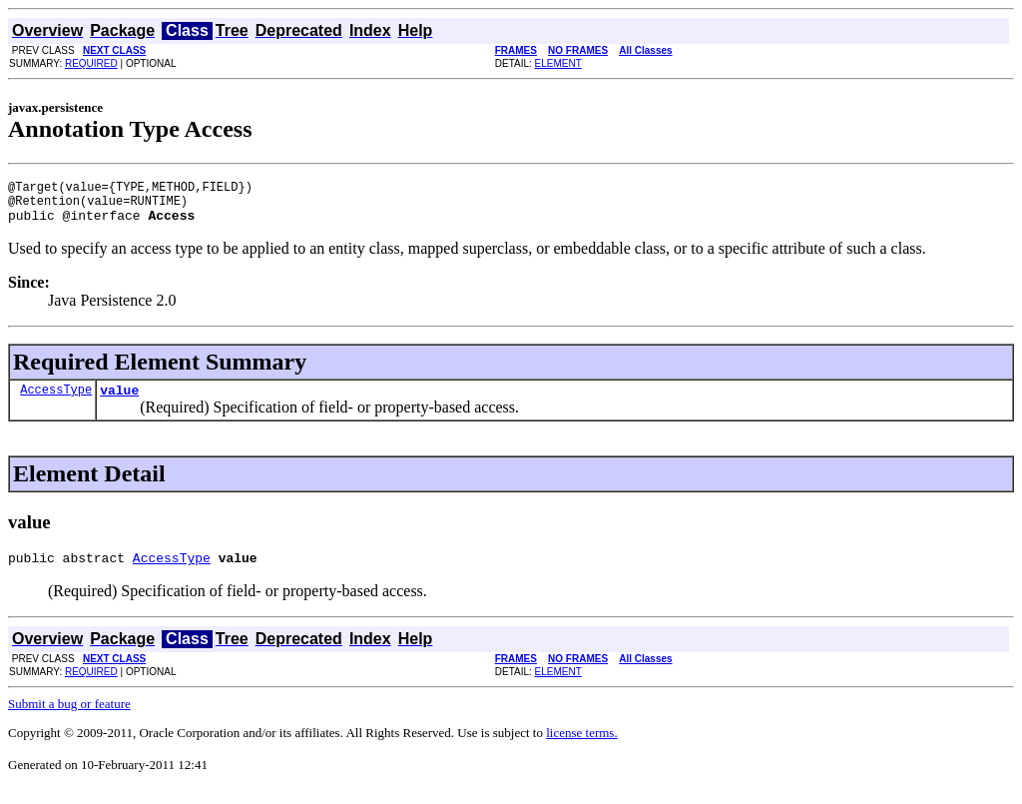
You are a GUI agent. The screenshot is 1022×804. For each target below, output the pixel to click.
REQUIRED (91, 63)
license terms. (581, 747)
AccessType (56, 401)
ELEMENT (558, 63)
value (119, 401)
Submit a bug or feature (69, 718)
